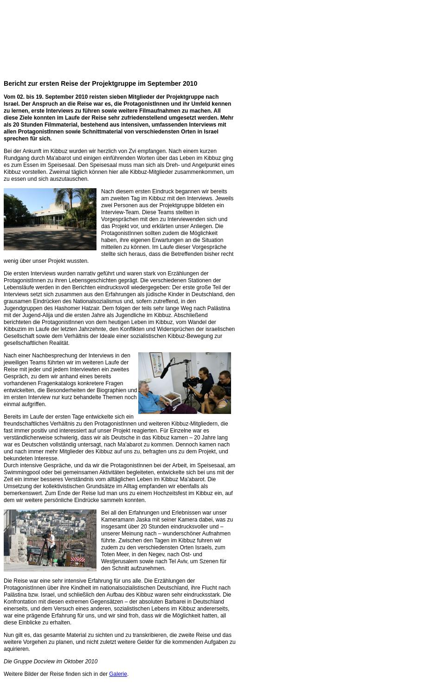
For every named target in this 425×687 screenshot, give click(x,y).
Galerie (118, 674)
